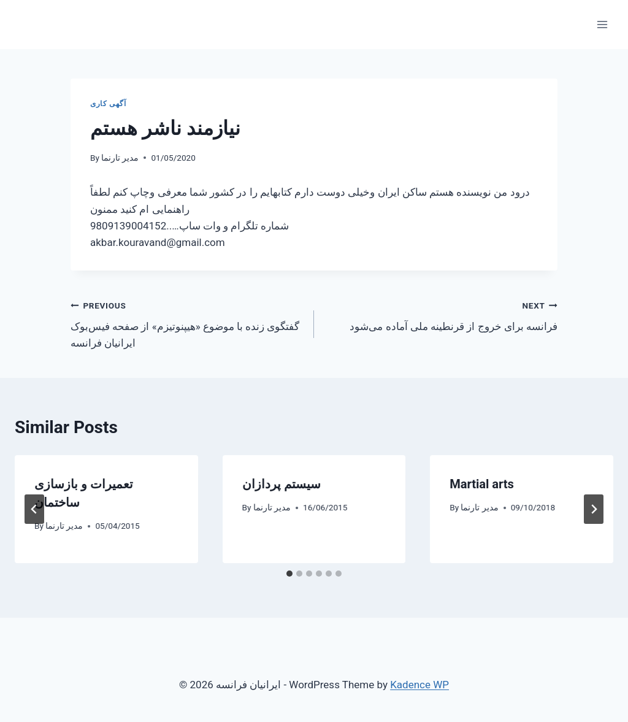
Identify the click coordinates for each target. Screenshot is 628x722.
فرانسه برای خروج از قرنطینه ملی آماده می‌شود (440, 315)
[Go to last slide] (34, 509)
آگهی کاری (108, 103)
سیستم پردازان (281, 484)
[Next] (593, 509)
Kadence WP (419, 684)
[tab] (289, 573)
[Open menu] (602, 24)
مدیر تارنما (120, 158)
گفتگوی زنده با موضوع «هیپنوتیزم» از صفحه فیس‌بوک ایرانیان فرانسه (187, 323)
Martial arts (482, 484)
